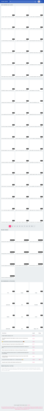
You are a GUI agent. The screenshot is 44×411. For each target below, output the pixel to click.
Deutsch (18, 408)
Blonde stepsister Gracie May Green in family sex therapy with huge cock (14, 350)
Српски (16, 409)
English (12, 408)
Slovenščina (36, 408)
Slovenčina (15, 408)
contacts (28, 405)
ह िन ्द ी (27, 409)
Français (21, 408)
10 (31, 226)
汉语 (24, 409)
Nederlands (32, 408)
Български (40, 408)
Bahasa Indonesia (5, 408)
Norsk (9, 408)
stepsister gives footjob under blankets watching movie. (11, 362)
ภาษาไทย (22, 409)
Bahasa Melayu (28, 408)
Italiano (19, 409)
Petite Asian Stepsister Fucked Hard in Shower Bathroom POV (13, 344)
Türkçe (24, 408)
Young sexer (4, 1)
